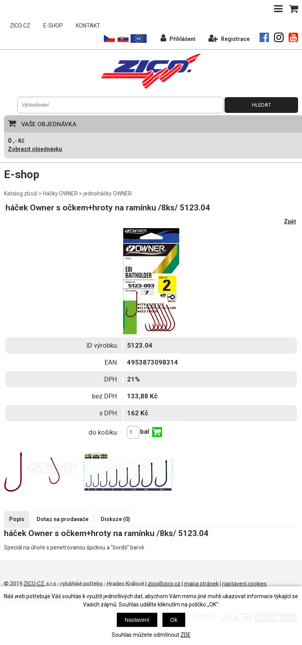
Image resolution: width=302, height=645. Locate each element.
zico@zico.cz (164, 583)
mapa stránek (201, 583)
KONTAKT (88, 25)
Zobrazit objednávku (35, 149)
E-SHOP (53, 25)
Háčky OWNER (60, 193)
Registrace (229, 38)
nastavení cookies (244, 583)
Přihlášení (177, 38)
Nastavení (137, 620)
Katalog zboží (20, 193)
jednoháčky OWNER (107, 193)
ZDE (185, 635)
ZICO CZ (20, 25)
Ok (173, 620)
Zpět (290, 221)
